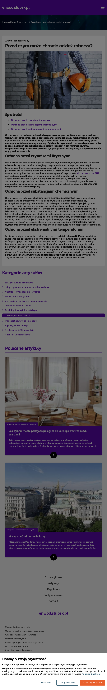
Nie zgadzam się (67, 682)
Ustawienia (46, 682)
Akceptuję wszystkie (92, 682)
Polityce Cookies (91, 674)
